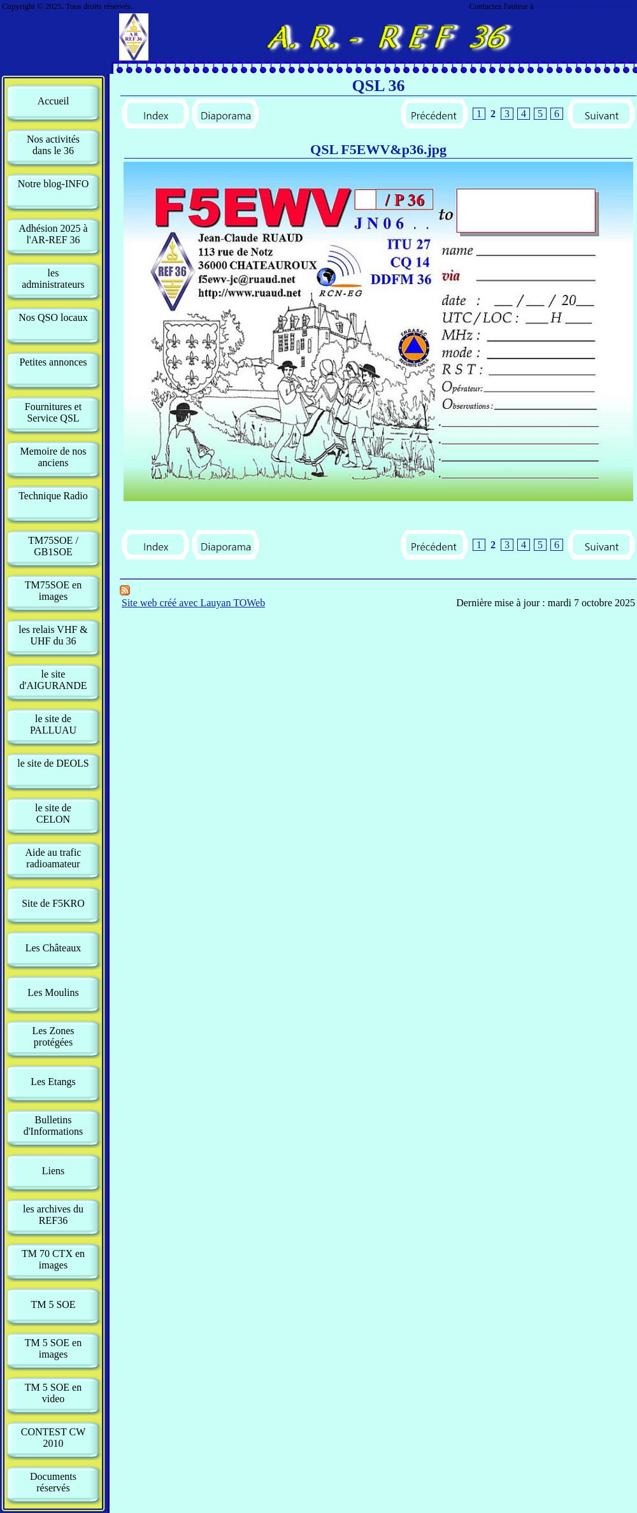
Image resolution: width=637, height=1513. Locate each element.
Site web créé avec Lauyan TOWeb (193, 602)
